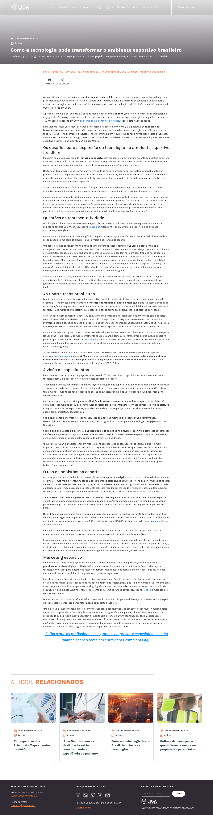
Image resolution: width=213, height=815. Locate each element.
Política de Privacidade (87, 802)
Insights (57, 72)
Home (50, 7)
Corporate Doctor (151, 7)
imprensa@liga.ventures (24, 796)
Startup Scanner (127, 7)
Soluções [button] (84, 7)
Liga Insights (105, 7)
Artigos (70, 72)
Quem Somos (66, 7)
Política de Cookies (111, 802)
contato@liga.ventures (23, 805)
